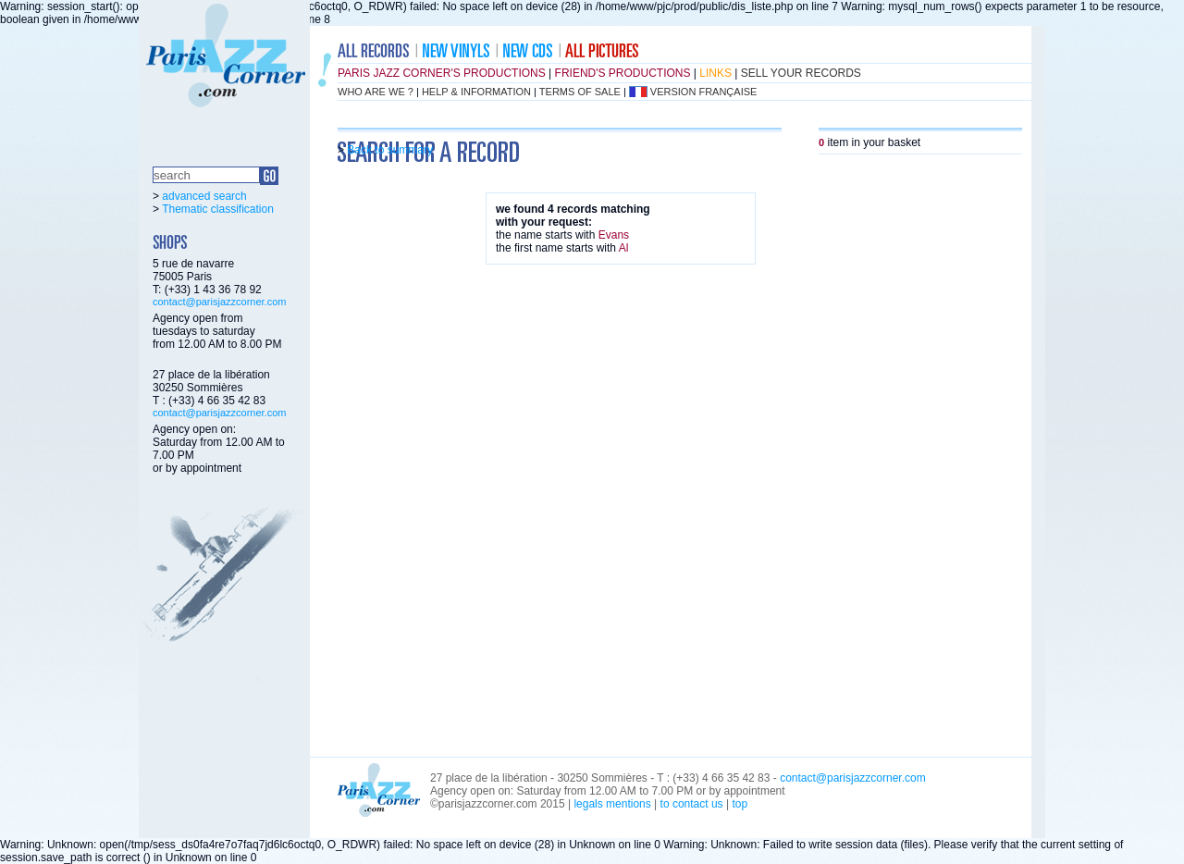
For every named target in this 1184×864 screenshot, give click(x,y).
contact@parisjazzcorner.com (219, 301)
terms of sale (580, 91)
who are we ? (375, 91)
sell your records (801, 73)
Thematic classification (218, 209)
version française (704, 91)
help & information (476, 91)
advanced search (204, 196)
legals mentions (612, 803)
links (715, 73)
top (739, 803)
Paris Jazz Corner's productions (442, 73)
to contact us (691, 803)
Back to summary (390, 149)
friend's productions (623, 73)
